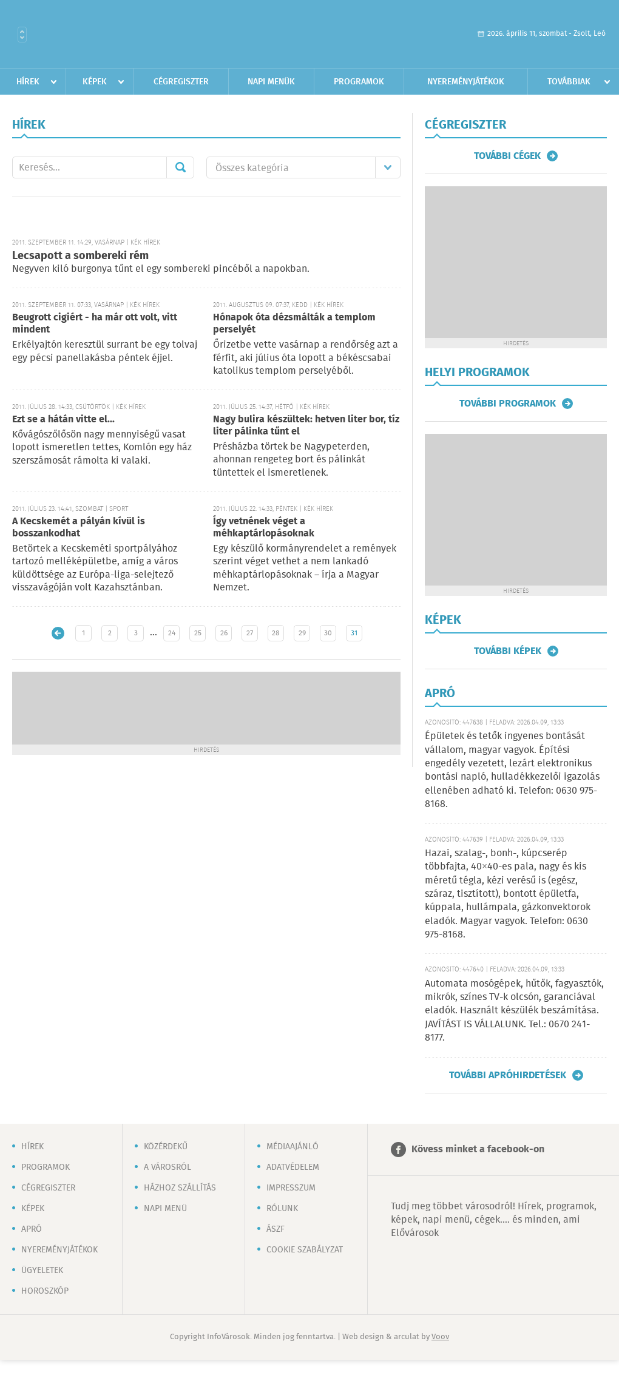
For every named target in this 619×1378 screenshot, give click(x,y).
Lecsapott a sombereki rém (80, 256)
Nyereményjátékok (465, 82)
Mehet (180, 167)
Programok (359, 82)
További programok (507, 403)
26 (224, 633)
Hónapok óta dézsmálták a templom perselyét (294, 323)
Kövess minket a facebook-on (477, 1149)
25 (197, 633)
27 (249, 633)
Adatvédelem (292, 1167)
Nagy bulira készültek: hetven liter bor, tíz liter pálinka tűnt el (306, 425)
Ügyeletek (42, 1270)
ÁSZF (275, 1229)
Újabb (58, 633)
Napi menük (271, 82)
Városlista (22, 34)
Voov (440, 1337)
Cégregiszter (181, 82)
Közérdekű (166, 1146)
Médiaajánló (292, 1146)
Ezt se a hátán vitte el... (63, 419)
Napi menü (165, 1208)
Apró (31, 1229)
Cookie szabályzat (304, 1250)
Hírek (27, 82)
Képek (95, 82)
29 (302, 633)
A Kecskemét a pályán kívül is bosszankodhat (78, 527)
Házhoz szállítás (180, 1188)
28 (276, 633)
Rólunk (282, 1208)
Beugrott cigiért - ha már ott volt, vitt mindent (94, 323)
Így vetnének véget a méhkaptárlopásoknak (263, 527)
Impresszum (291, 1188)
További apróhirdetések (507, 1075)
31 (354, 633)
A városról (167, 1167)
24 (171, 633)
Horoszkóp (45, 1291)
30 (328, 633)
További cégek (507, 155)
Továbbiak (568, 82)
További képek (507, 651)
